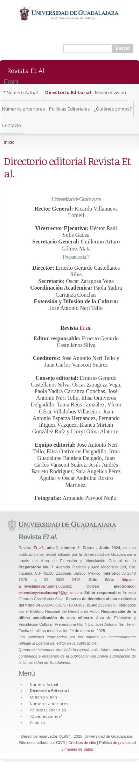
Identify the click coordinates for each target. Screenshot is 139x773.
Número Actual (22, 92)
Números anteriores (23, 109)
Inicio (9, 142)
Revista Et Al (25, 70)
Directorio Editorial (68, 92)
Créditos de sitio (82, 742)
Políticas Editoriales (69, 109)
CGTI (60, 742)
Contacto (11, 125)
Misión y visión (110, 92)
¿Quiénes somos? (113, 109)
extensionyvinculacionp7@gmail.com (50, 592)
